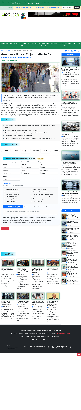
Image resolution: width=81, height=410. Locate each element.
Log (74, 43)
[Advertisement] (40, 31)
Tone (41, 164)
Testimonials (39, 346)
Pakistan (15, 43)
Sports (32, 43)
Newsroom (9, 43)
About (8, 2)
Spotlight (37, 43)
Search (77, 7)
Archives (65, 2)
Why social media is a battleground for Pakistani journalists (16, 7)
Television (55, 150)
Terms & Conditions (53, 348)
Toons (25, 2)
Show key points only (11, 196)
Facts (48, 2)
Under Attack (37, 3)
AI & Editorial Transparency (64, 346)
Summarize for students (39, 189)
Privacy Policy (49, 346)
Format (24, 164)
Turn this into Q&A (38, 201)
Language (5, 164)
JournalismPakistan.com (63, 333)
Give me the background (39, 199)
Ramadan (35, 150)
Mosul (15, 150)
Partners (78, 43)
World (27, 43)
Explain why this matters (12, 199)
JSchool (61, 43)
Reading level (44, 170)
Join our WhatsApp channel (9, 60)
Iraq (6, 150)
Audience (5, 170)
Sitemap (64, 348)
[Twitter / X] (36, 339)
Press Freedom (45, 151)
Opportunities (53, 43)
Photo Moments (30, 3)
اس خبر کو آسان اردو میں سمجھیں (41, 196)
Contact (78, 2)
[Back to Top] (79, 354)
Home (4, 2)
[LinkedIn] (40, 339)
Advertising (72, 2)
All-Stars (12, 3)
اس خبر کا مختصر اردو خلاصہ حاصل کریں (43, 194)
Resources (53, 2)
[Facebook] (33, 339)
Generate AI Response (12, 207)
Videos (70, 43)
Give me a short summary (12, 194)
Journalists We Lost (18, 3)
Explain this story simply (12, 192)
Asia (20, 43)
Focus (23, 170)
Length (5, 176)
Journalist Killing (25, 151)
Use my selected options (12, 189)
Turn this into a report (11, 201)
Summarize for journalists (40, 192)
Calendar (59, 2)
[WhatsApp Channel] (48, 339)
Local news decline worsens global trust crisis (49, 7)
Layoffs (44, 2)
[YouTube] (44, 339)
